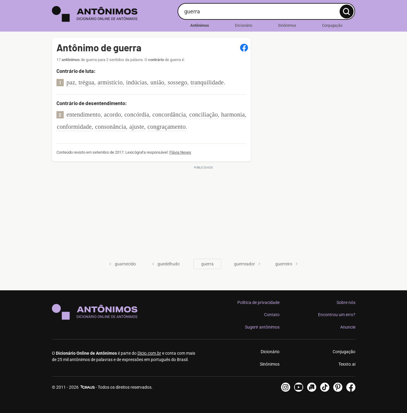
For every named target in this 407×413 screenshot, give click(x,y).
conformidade (74, 126)
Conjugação (332, 25)
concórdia (136, 114)
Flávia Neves (180, 152)
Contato (272, 314)
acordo (112, 114)
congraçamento (167, 126)
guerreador (247, 263)
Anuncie (347, 327)
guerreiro (286, 263)
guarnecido (122, 263)
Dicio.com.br (149, 353)
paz (70, 82)
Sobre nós (346, 302)
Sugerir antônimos (262, 327)
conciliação (203, 114)
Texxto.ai (346, 364)
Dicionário (243, 25)
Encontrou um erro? (336, 314)
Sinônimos (287, 25)
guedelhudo (166, 263)
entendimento (83, 114)
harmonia (233, 114)
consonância (110, 126)
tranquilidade (207, 82)
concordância (169, 114)
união (157, 82)
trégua (86, 82)
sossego (177, 82)
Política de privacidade (258, 302)
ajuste (136, 126)
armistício (110, 82)
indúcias (136, 82)
